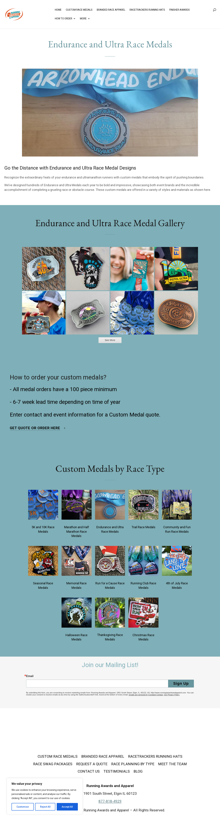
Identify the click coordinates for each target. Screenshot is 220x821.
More (83, 18)
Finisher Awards (179, 9)
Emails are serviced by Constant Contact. (146, 695)
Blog (138, 771)
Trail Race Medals (143, 527)
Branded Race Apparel (111, 9)
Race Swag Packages (52, 764)
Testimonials (116, 771)
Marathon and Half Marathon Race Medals (76, 531)
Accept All (67, 806)
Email (30, 676)
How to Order (63, 18)
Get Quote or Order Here (35, 428)
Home (58, 9)
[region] (44, 796)
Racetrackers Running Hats (147, 9)
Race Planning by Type (132, 764)
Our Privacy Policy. (172, 695)
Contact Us (89, 771)
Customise (22, 806)
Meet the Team (172, 764)
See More (110, 340)
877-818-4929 (110, 801)
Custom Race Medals (79, 9)
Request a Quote (91, 764)
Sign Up (181, 683)
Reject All (45, 806)
